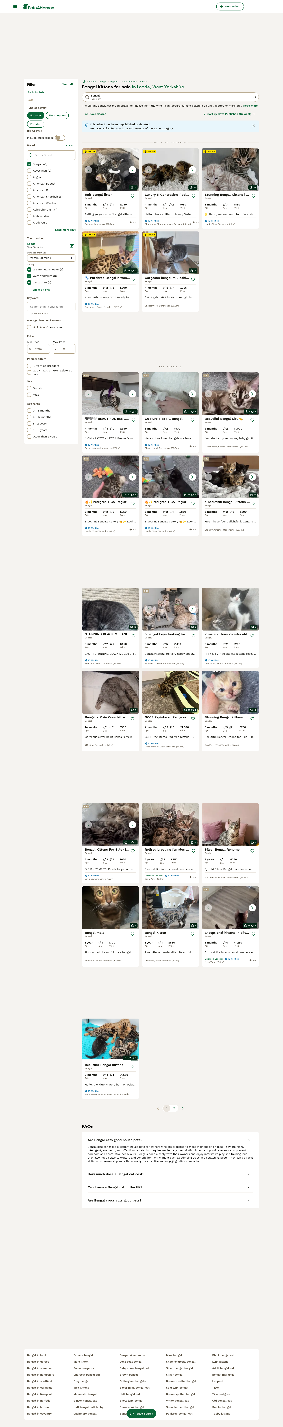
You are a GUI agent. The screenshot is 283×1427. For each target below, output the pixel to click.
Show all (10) (41, 289)
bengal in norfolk (38, 1400)
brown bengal (129, 1374)
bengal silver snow (132, 1355)
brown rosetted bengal (181, 1381)
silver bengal (174, 1374)
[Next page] (182, 1108)
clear (69, 145)
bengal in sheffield (39, 1381)
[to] (64, 349)
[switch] (60, 138)
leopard (217, 1381)
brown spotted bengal (180, 1394)
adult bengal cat (223, 1368)
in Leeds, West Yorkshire (158, 86)
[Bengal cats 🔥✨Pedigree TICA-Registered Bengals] (110, 477)
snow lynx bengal (131, 1400)
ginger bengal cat (85, 1400)
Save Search (95, 114)
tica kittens (81, 1387)
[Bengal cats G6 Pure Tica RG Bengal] (170, 393)
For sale (35, 115)
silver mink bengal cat (134, 1387)
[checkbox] (29, 164)
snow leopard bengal (180, 1407)
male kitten (80, 1361)
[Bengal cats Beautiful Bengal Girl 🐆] (230, 393)
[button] (110, 169)
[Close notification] (254, 125)
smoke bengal (221, 1407)
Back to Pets (35, 92)
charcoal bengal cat (86, 1374)
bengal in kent (36, 1355)
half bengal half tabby (88, 1407)
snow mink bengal (132, 1407)
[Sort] (229, 114)
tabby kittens (221, 1413)
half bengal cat (130, 1394)
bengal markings (223, 1374)
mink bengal (174, 1355)
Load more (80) (65, 229)
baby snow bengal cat (134, 1368)
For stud (35, 124)
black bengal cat (223, 1355)
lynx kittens (220, 1361)
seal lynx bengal (177, 1387)
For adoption (57, 115)
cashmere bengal (85, 1413)
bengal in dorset (38, 1361)
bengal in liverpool (39, 1394)
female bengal (83, 1355)
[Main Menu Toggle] (15, 6)
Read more (250, 105)
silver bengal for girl (179, 1368)
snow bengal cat (84, 1368)
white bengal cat (177, 1400)
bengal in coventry (39, 1413)
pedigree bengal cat (179, 1413)
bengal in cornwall (39, 1387)
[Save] (132, 196)
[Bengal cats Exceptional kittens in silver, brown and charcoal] (230, 907)
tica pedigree (221, 1394)
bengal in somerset (40, 1368)
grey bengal (81, 1381)
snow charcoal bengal (180, 1361)
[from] (38, 349)
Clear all (67, 84)
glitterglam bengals (133, 1381)
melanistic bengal (85, 1394)
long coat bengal (131, 1361)
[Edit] (71, 245)
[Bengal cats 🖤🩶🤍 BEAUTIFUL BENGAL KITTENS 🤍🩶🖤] (110, 393)
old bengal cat (222, 1400)
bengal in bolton (38, 1407)
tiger (215, 1387)
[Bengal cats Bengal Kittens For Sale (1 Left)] (110, 824)
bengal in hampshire (40, 1374)
